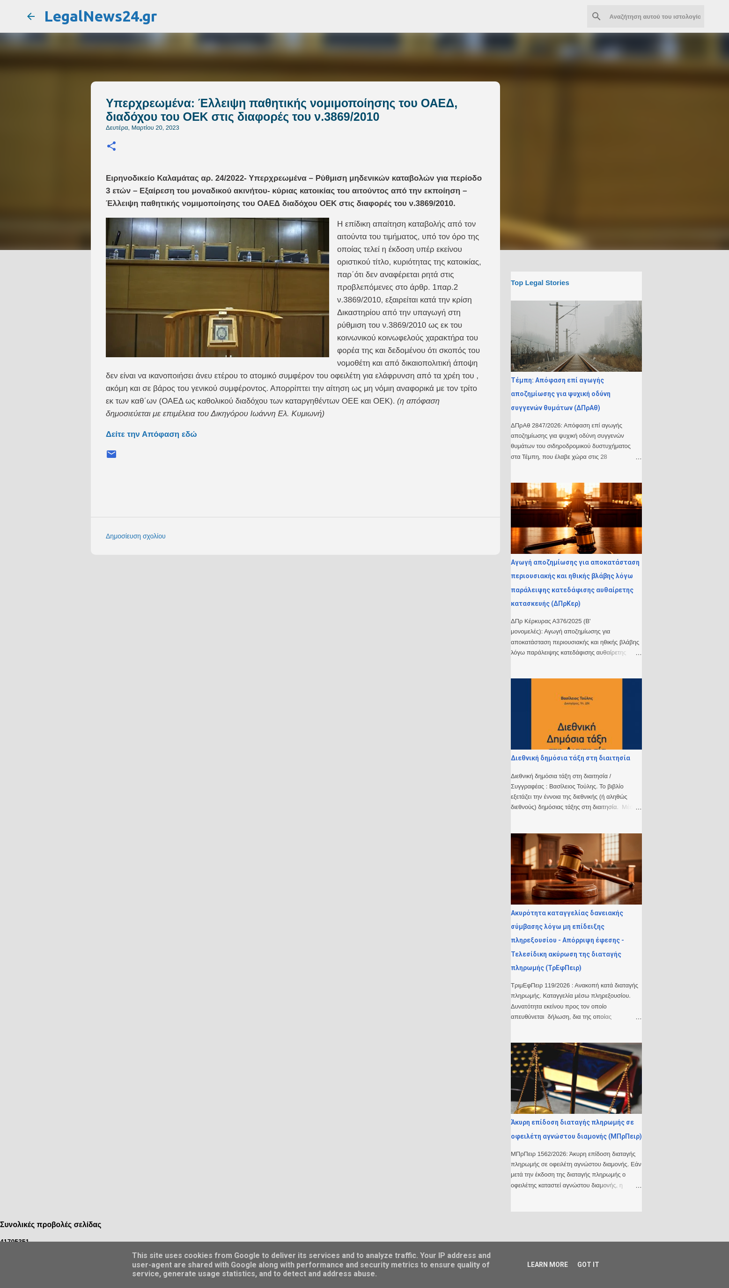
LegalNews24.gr (100, 15)
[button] (111, 146)
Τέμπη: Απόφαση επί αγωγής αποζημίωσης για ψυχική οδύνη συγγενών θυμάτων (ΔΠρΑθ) (561, 394)
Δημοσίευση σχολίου (136, 536)
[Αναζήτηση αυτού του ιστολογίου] (655, 16)
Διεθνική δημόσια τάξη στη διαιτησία (570, 758)
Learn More (547, 1264)
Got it (588, 1264)
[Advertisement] (314, 627)
